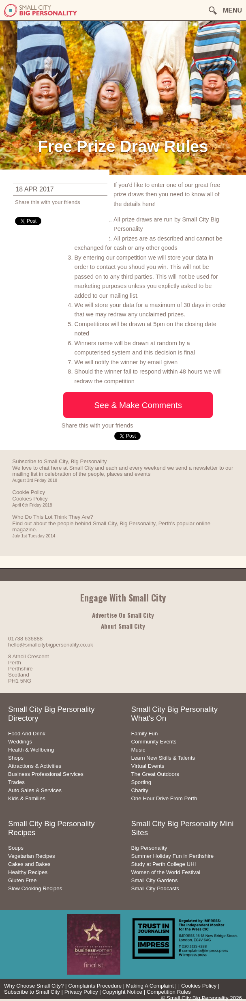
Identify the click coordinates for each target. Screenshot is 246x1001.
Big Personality (149, 848)
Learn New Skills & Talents (163, 758)
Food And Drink (26, 733)
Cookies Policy (198, 986)
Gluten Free (22, 880)
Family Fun (144, 733)
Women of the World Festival (166, 872)
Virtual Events (148, 766)
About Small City (123, 625)
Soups (16, 848)
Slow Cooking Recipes (35, 888)
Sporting (141, 782)
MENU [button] (232, 10)
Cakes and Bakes (29, 864)
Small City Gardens (154, 880)
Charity (139, 790)
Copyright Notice (122, 992)
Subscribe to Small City (32, 992)
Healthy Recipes (27, 872)
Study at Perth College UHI (163, 864)
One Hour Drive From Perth (164, 798)
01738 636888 (25, 639)
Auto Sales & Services (35, 790)
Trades (16, 782)
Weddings (20, 742)
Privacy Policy (81, 992)
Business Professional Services (45, 774)
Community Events (154, 742)
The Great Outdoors (155, 774)
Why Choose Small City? (34, 986)
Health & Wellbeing (31, 750)
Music (138, 750)
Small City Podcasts (155, 888)
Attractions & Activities (34, 766)
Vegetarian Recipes (31, 856)
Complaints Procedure (95, 986)
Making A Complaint (150, 986)
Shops (16, 758)
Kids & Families (26, 798)
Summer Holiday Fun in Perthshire (172, 856)
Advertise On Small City (123, 614)
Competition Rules (169, 992)
